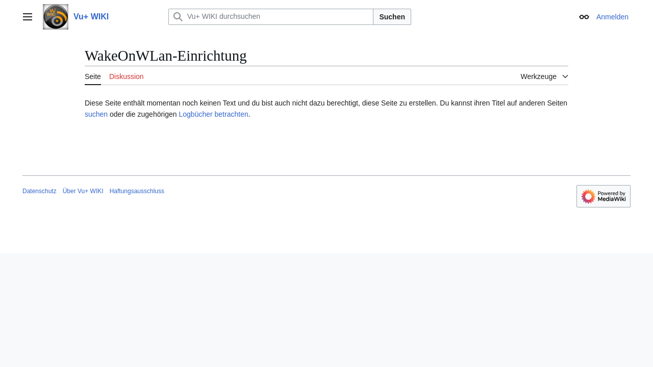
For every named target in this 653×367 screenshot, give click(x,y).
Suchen (392, 17)
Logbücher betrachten (213, 114)
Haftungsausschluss (137, 191)
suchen (96, 114)
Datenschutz (39, 191)
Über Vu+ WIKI (83, 191)
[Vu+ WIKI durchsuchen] (270, 17)
